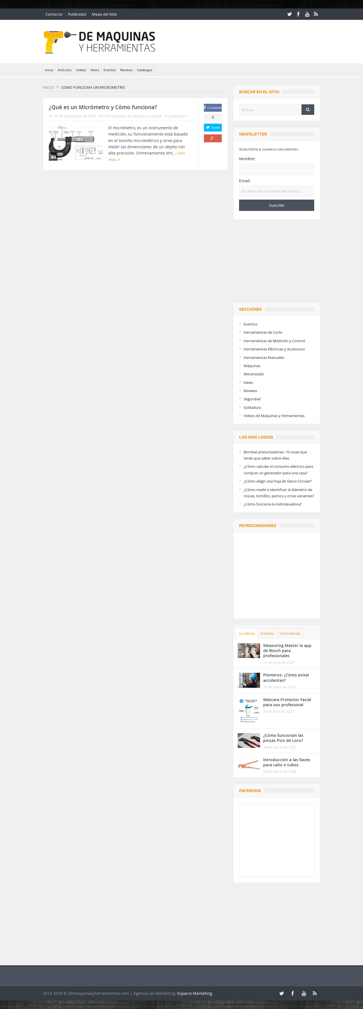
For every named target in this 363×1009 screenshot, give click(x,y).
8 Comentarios (176, 116)
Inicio (49, 70)
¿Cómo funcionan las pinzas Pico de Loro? (283, 738)
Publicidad (77, 14)
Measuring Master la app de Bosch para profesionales (287, 650)
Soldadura (252, 407)
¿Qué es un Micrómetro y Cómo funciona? (103, 107)
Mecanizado (254, 373)
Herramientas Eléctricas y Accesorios (274, 349)
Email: (245, 180)
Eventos (110, 70)
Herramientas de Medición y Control (133, 116)
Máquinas (252, 365)
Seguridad (252, 398)
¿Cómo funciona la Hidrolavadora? (273, 504)
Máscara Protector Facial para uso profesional (287, 702)
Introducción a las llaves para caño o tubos (286, 762)
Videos (81, 70)
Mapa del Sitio (104, 14)
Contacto (54, 14)
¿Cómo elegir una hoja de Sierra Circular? (278, 481)
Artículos (64, 70)
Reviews (126, 70)
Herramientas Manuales (264, 357)
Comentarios (290, 633)
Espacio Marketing (194, 993)
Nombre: (247, 158)
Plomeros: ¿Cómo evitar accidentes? (286, 677)
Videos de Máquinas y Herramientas (274, 415)
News (94, 70)
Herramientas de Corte (263, 332)
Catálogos (144, 70)
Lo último (247, 633)
